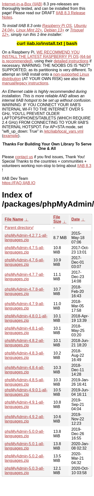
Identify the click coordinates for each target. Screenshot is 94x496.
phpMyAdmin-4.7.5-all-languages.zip (24, 250)
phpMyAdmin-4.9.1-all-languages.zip (24, 404)
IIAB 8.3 (84, 166)
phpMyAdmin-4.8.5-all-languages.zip (24, 382)
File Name (14, 219)
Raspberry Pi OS (57, 26)
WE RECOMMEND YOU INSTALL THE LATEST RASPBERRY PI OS (41, 54)
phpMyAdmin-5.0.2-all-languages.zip (24, 458)
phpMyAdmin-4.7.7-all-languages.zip (24, 276)
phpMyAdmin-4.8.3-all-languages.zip (24, 355)
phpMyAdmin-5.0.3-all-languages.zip (24, 470)
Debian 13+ (54, 30)
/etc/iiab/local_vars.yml (63, 131)
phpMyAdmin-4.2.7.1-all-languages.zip (26, 237)
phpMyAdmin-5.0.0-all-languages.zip (24, 433)
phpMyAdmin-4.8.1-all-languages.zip (24, 330)
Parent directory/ (19, 228)
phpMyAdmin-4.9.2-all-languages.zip (24, 419)
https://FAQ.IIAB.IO (18, 183)
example (10, 136)
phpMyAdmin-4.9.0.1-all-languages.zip (26, 392)
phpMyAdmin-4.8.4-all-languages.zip (24, 370)
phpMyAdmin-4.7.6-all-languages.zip (24, 262)
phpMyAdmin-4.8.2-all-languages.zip (24, 343)
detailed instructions (71, 61)
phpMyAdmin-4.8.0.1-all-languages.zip (26, 318)
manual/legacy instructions (25, 83)
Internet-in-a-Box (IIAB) (22, 4)
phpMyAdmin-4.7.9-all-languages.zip (24, 306)
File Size (57, 219)
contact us (24, 157)
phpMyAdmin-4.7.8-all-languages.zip (24, 291)
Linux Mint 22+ (29, 30)
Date (75, 219)
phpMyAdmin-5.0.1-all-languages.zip (24, 446)
